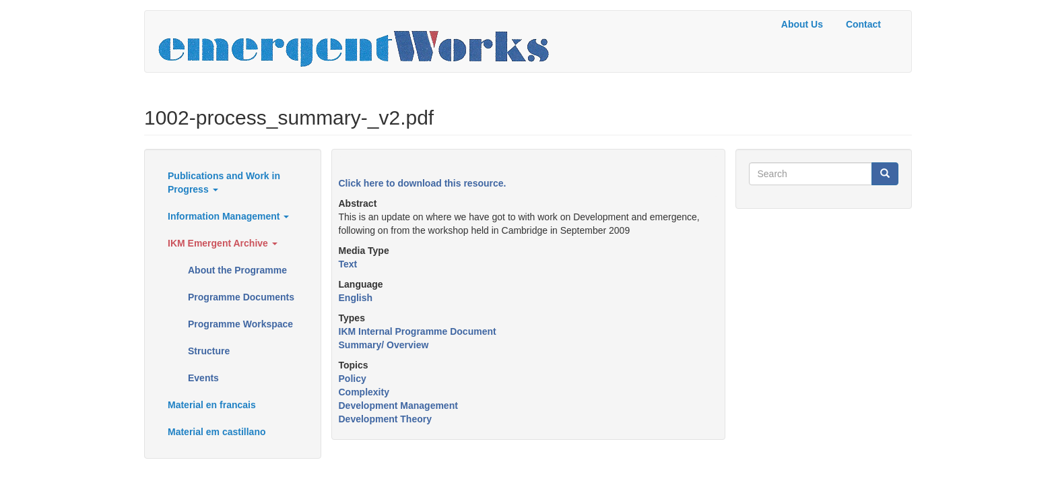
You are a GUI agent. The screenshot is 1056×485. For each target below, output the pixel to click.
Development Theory (385, 419)
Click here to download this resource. (422, 183)
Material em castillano (217, 431)
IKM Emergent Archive (222, 243)
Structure (209, 351)
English (356, 297)
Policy (352, 378)
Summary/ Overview (384, 345)
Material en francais (212, 404)
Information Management (228, 216)
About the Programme (237, 270)
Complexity (364, 392)
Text (348, 264)
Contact (863, 24)
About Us (802, 24)
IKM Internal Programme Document (417, 331)
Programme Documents (241, 297)
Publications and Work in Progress (224, 182)
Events (203, 378)
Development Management (398, 405)
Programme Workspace (240, 324)
